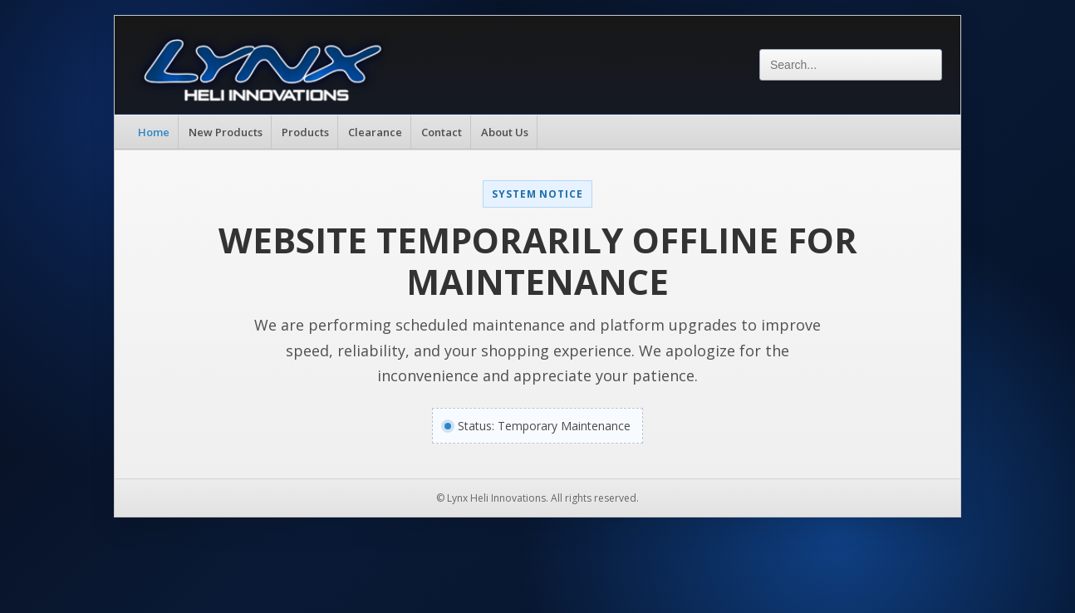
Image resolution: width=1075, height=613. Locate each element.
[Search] (850, 65)
